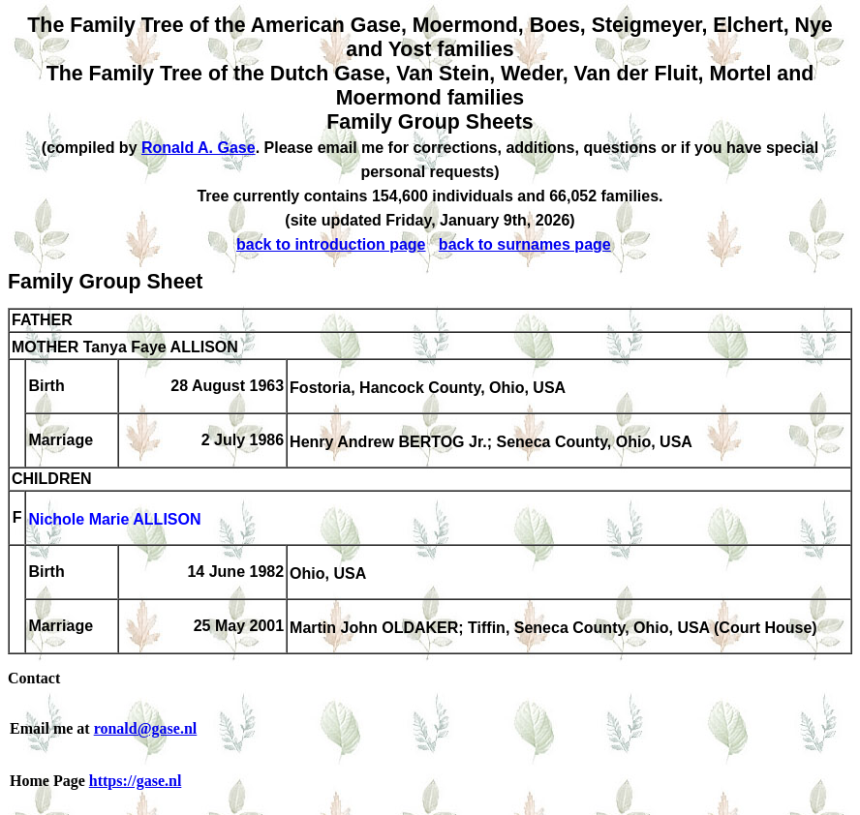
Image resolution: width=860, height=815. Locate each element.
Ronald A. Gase (198, 147)
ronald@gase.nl (146, 728)
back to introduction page (331, 244)
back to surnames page (525, 244)
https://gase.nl (135, 780)
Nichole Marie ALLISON (114, 519)
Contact (34, 678)
